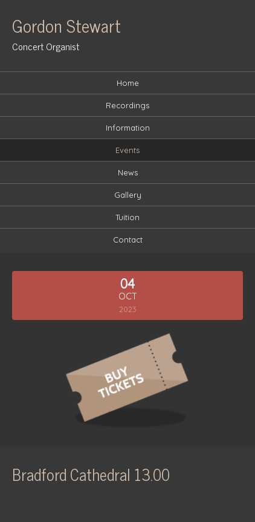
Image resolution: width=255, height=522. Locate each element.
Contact (128, 239)
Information (128, 127)
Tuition (127, 217)
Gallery (127, 195)
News (128, 172)
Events (127, 150)
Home (128, 83)
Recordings (127, 105)
